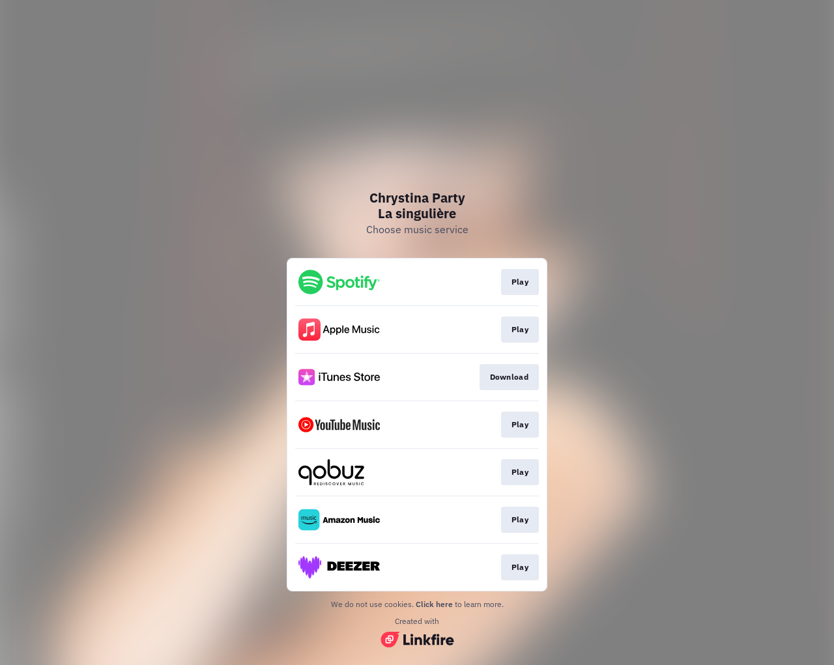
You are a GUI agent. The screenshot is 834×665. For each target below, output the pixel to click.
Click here (434, 604)
